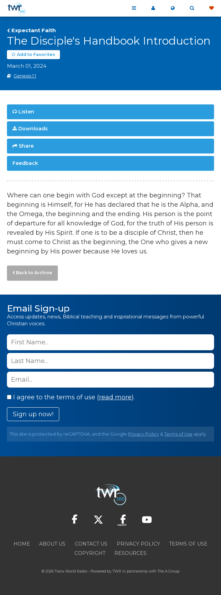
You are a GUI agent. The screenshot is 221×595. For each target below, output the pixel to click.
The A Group (168, 571)
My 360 (153, 8)
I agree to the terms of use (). (71, 397)
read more (115, 397)
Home (22, 544)
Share (26, 146)
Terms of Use (178, 434)
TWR (117, 571)
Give (211, 8)
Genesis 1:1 (25, 75)
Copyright (89, 553)
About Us (52, 544)
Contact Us (91, 544)
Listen (26, 112)
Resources (130, 553)
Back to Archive (34, 272)
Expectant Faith (33, 30)
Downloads (33, 128)
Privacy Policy (143, 434)
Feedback (25, 163)
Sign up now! (33, 414)
